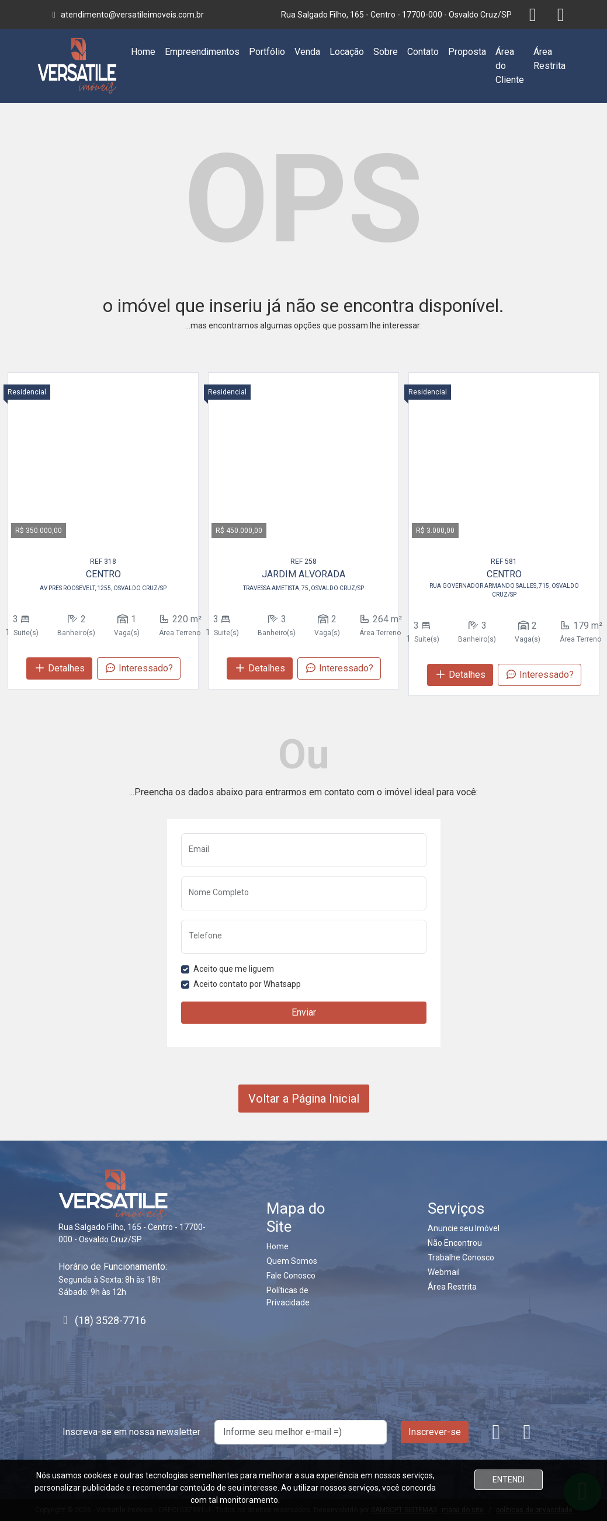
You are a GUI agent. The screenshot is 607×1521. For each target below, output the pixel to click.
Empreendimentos (202, 51)
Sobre (385, 51)
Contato (423, 51)
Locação (346, 51)
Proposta (467, 51)
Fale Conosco (290, 1275)
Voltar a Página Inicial (303, 1099)
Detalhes (59, 668)
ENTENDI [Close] (508, 1479)
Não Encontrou (455, 1243)
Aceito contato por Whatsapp (247, 984)
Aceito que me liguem (233, 968)
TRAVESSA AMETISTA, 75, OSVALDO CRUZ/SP (303, 588)
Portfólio (267, 51)
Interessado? (139, 668)
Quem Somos (291, 1261)
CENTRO (103, 574)
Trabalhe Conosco (461, 1257)
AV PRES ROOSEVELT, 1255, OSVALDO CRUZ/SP (103, 588)
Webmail (444, 1272)
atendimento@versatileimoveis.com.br (126, 14)
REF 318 (103, 561)
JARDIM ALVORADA (303, 574)
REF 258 (303, 561)
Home (143, 51)
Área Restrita (549, 58)
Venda (307, 51)
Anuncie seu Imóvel (464, 1228)
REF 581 (504, 561)
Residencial (27, 392)
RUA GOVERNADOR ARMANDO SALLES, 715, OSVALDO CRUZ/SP (504, 590)
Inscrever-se (434, 1431)
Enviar (304, 1012)
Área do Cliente (509, 65)
